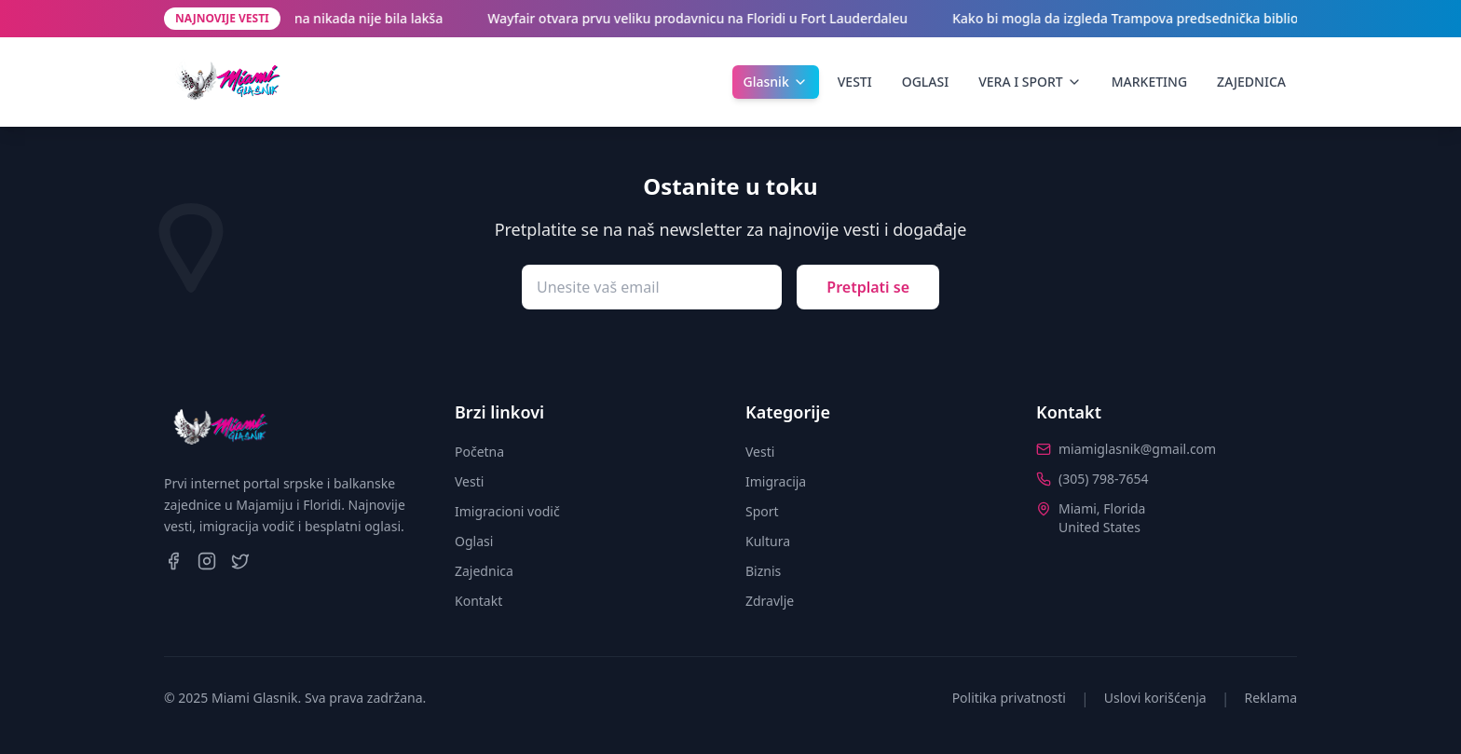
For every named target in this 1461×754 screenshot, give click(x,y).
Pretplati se (867, 287)
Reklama (1271, 697)
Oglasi (474, 541)
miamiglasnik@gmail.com (1137, 449)
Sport (762, 511)
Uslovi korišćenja (1155, 697)
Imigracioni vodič (507, 511)
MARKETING (1149, 81)
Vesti (469, 481)
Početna (479, 451)
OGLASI (925, 81)
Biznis (763, 571)
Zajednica (484, 571)
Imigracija (775, 481)
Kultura (767, 541)
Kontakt (478, 601)
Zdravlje (769, 601)
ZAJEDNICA (1251, 81)
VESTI (855, 81)
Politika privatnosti (1009, 697)
